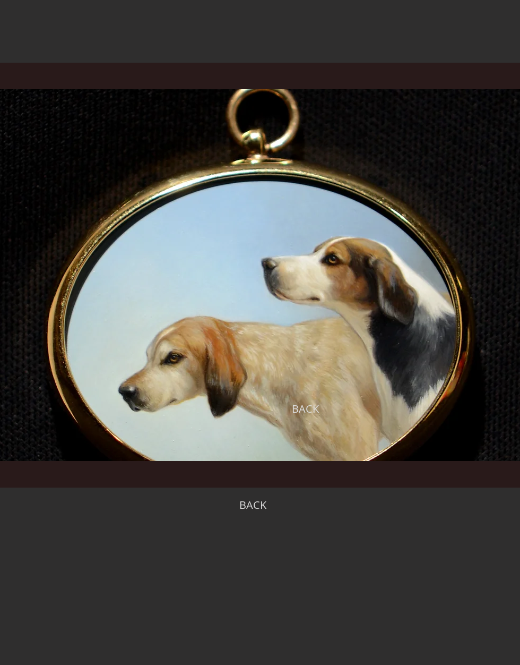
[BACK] (305, 409)
